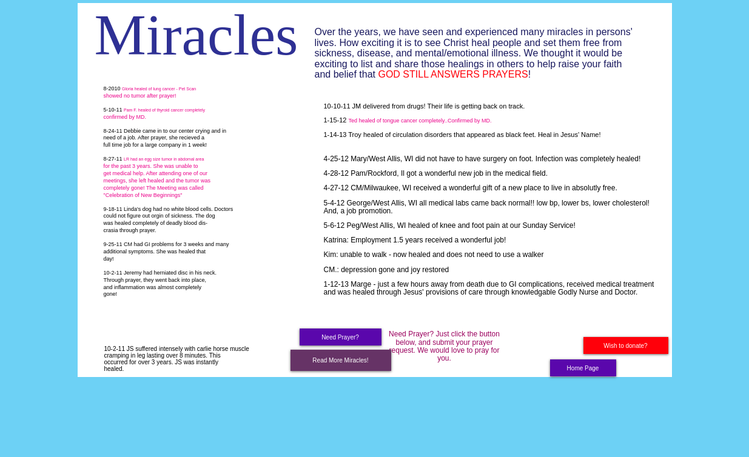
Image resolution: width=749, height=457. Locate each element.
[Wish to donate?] (625, 345)
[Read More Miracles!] (341, 360)
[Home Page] (583, 367)
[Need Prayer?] (340, 337)
